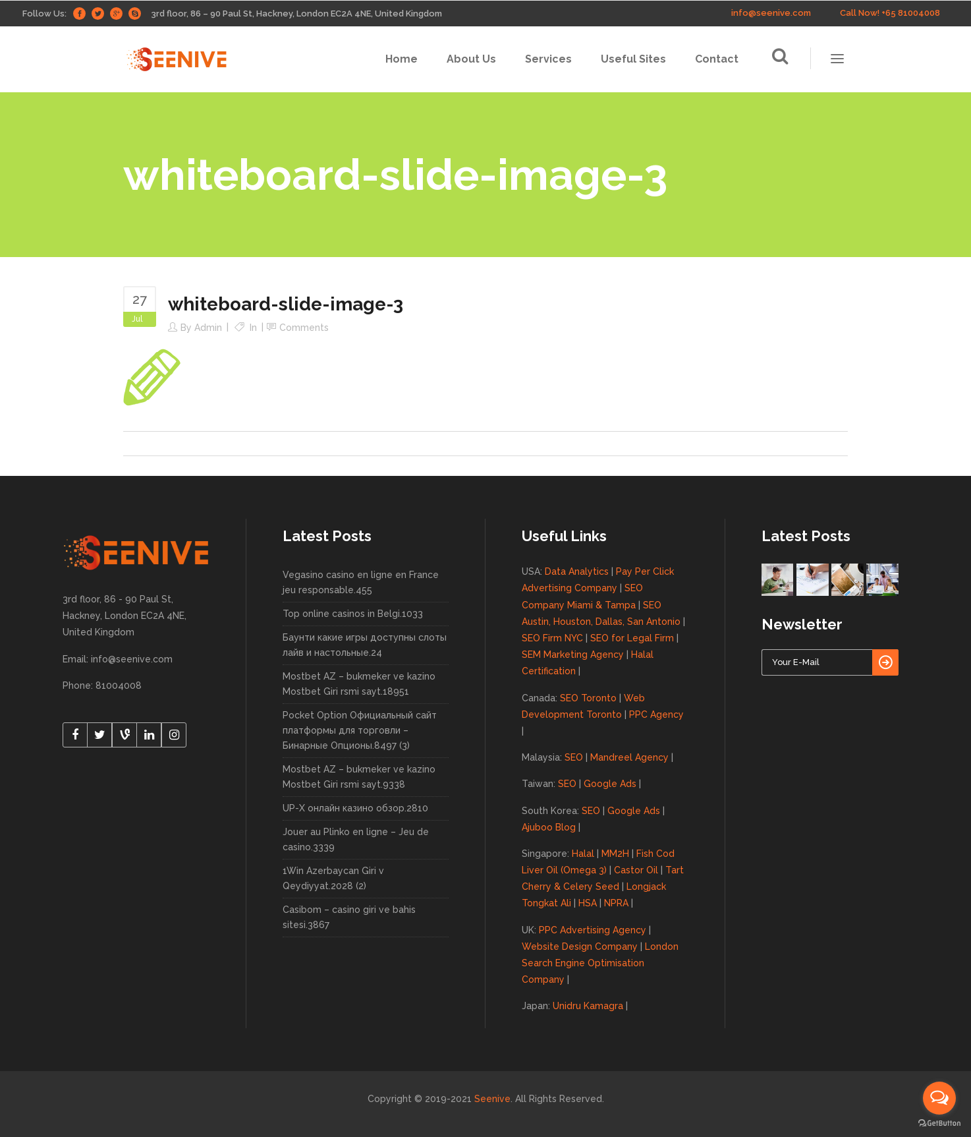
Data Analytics (577, 571)
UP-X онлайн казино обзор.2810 (355, 808)
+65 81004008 (910, 13)
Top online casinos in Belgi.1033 (353, 613)
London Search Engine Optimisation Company (600, 963)
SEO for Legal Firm (632, 638)
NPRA (616, 903)
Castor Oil (636, 870)
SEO (574, 757)
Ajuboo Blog (549, 827)
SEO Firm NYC (552, 638)
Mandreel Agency (629, 757)
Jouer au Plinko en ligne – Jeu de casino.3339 (356, 839)
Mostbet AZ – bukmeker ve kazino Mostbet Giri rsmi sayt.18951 (359, 684)
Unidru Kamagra (588, 1006)
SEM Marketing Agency (573, 654)
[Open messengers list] (939, 1098)
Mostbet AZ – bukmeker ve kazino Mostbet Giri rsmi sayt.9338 (359, 777)
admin (208, 327)
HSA (587, 903)
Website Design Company (580, 946)
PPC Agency (656, 714)
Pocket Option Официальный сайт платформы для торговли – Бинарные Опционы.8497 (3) (360, 730)
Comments (304, 327)
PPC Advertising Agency (592, 930)
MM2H (615, 853)
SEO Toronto (588, 698)
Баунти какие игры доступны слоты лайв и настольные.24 (365, 645)
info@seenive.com (771, 13)
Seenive (492, 1098)
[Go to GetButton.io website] (939, 1123)
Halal (583, 853)
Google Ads (610, 783)
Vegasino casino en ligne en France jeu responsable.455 (361, 582)
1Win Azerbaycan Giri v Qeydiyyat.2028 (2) (333, 878)
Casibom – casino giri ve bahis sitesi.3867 (349, 917)
